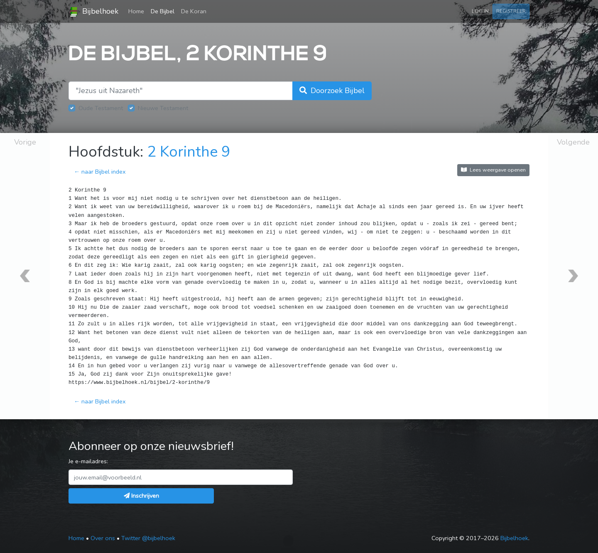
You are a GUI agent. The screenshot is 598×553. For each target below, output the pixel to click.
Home (137, 10)
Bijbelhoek (93, 11)
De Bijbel (162, 11)
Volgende (573, 142)
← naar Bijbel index (100, 171)
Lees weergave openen (493, 169)
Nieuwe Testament (163, 108)
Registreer (511, 11)
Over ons (103, 538)
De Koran (193, 11)
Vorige (25, 142)
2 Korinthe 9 (188, 152)
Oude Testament (100, 108)
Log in (480, 11)
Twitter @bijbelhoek (148, 538)
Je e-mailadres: (88, 461)
